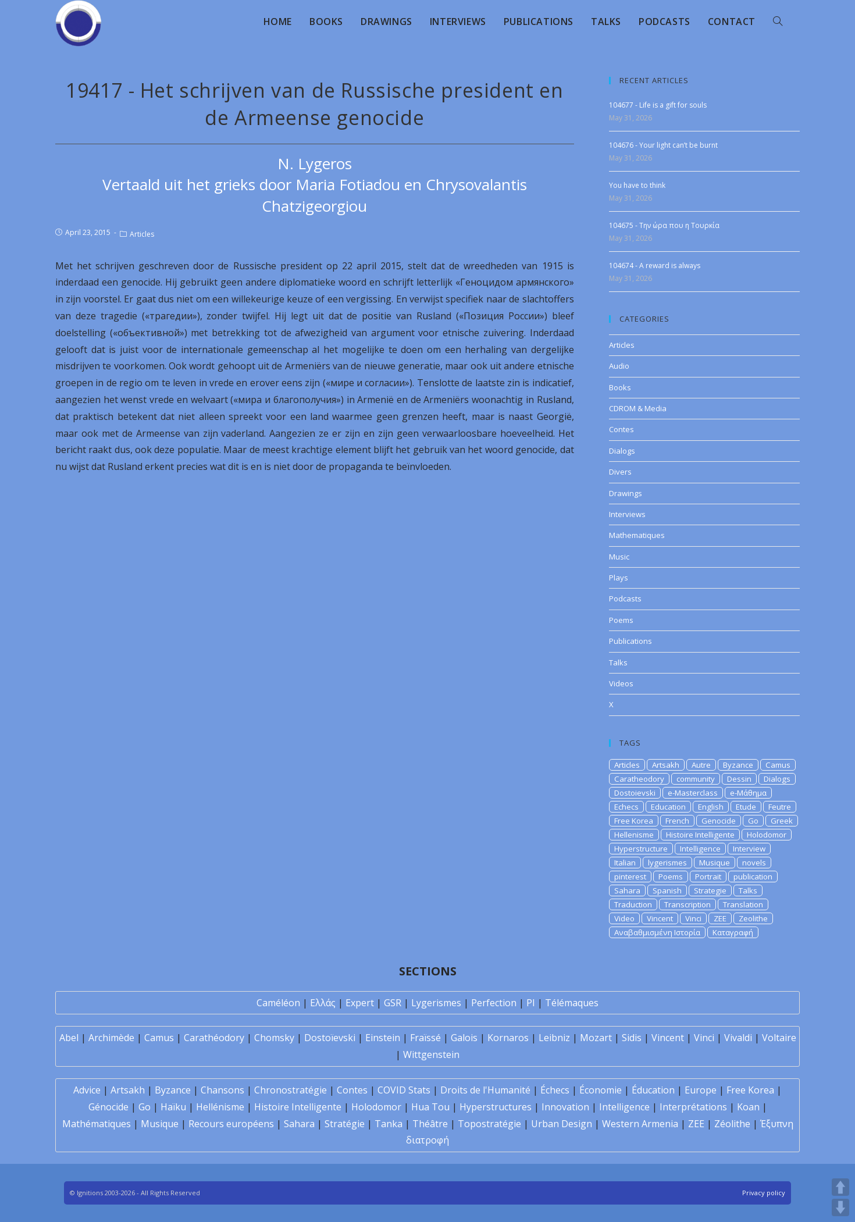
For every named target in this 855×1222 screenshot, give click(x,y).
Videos (621, 683)
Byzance (738, 765)
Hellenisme (634, 834)
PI (530, 1002)
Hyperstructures (495, 1106)
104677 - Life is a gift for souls (658, 105)
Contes (621, 429)
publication (752, 876)
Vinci (693, 918)
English (711, 806)
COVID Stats (403, 1090)
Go (753, 820)
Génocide (108, 1106)
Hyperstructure (641, 848)
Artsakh (665, 765)
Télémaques (571, 1002)
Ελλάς (323, 1002)
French (677, 820)
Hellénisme (220, 1106)
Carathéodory (214, 1037)
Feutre (779, 806)
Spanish (667, 890)
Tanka (388, 1123)
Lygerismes (436, 1002)
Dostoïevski (329, 1037)
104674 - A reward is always (654, 265)
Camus (777, 765)
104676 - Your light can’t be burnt (663, 145)
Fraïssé (425, 1037)
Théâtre (430, 1123)
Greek (782, 820)
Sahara (627, 890)
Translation (743, 904)
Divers (620, 471)
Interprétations (693, 1106)
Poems (621, 620)
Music (619, 556)
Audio (619, 366)
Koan (748, 1106)
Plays (618, 577)
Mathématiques (96, 1123)
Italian (625, 862)
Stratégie (345, 1123)
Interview (749, 848)
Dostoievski (635, 793)
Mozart (596, 1037)
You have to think (637, 185)
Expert (359, 1002)
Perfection (493, 1002)
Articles (142, 234)
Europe (701, 1090)
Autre (701, 765)
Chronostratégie (290, 1090)
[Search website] (777, 21)
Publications (630, 641)
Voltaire (779, 1037)
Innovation (565, 1106)
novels (754, 862)
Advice (87, 1090)
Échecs (554, 1090)
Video (624, 918)
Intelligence (700, 848)
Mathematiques (637, 535)
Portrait (708, 876)
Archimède (111, 1037)
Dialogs (622, 451)
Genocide (718, 820)
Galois (464, 1037)
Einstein (382, 1037)
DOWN (840, 1207)
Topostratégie (489, 1123)
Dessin (739, 779)
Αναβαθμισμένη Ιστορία (657, 932)
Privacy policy (763, 1192)
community (695, 779)
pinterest (630, 876)
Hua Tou (430, 1106)
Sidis (632, 1037)
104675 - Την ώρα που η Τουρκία (664, 225)
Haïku (173, 1106)
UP (840, 1187)
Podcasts (625, 598)
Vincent (660, 918)
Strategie (710, 890)
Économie (600, 1090)
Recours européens (231, 1123)
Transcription (687, 904)
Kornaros (508, 1037)
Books (620, 387)
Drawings (625, 493)
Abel (69, 1037)
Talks (618, 662)
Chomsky (274, 1037)
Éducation (653, 1090)
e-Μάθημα (748, 793)
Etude (746, 806)
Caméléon (278, 1002)
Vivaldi (738, 1037)
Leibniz (554, 1037)
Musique (714, 862)
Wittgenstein (431, 1054)
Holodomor (766, 834)
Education (668, 806)
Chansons (222, 1090)
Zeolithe (753, 918)
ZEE (720, 918)
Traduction (633, 904)
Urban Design (561, 1123)
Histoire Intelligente (700, 834)
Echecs (626, 806)
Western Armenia (640, 1123)
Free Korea (633, 820)
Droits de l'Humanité (485, 1090)
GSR (392, 1002)
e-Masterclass (693, 793)
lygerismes (667, 862)
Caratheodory (639, 779)
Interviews (627, 514)
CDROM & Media (638, 408)
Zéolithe (732, 1123)
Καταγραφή (732, 932)
